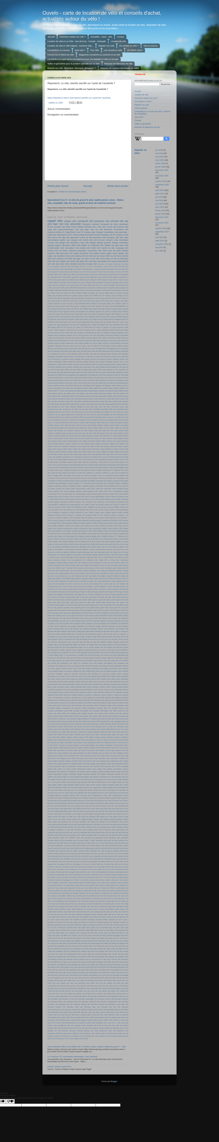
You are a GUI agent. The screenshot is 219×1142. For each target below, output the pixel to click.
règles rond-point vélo (108, 814)
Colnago (99, 232)
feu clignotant (82, 581)
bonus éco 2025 (67, 420)
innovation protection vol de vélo (117, 621)
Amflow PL (60, 232)
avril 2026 (159, 157)
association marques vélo (87, 377)
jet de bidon (97, 631)
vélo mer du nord (69, 972)
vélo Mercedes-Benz (114, 935)
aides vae (81, 354)
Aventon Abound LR (65, 272)
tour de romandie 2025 (101, 867)
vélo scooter (90, 983)
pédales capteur (85, 771)
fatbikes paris (93, 578)
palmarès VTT (86, 719)
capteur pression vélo (108, 441)
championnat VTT (68, 457)
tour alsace (83, 861)
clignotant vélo (119, 470)
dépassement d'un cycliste (56, 555)
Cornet (49, 285)
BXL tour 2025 (97, 274)
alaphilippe (51, 356)
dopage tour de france (88, 541)
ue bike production (94, 880)
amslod (87, 359)
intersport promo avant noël (62, 629)
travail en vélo (67, 877)
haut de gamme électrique (75, 615)
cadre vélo (77, 433)
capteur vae (65, 240)
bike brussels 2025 (102, 401)
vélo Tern (116, 938)
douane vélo (100, 541)
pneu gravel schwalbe (73, 734)
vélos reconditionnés (77, 1017)
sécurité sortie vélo (67, 848)
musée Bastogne (73, 689)
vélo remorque (89, 980)
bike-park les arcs (57, 407)
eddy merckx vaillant (101, 557)
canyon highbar (117, 438)
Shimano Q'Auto (56, 319)
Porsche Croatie (122, 309)
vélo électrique (105, 229)
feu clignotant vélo (96, 245)
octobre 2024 (160, 228)
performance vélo (122, 724)
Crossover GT (63, 285)
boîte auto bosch (103, 422)
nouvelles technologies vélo (82, 711)
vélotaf (73, 1020)
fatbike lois (124, 576)
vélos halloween (109, 1015)
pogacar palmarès (107, 737)
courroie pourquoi (101, 507)
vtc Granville (90, 922)
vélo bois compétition (58, 946)
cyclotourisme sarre (85, 528)
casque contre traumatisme (90, 449)
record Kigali (110, 790)
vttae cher (112, 927)
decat (94, 531)
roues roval (99, 808)
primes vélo (86, 750)
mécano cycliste (63, 692)
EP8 (71, 288)
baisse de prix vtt (122, 385)
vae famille (90, 896)
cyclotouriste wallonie (100, 528)
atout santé (54, 380)
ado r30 (90, 346)
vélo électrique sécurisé (69, 1009)
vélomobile (75, 224)
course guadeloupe (122, 510)
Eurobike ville (66, 290)
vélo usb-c (87, 991)
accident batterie (80, 338)
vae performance (119, 898)
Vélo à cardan (96, 330)
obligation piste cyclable (78, 713)
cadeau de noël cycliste (106, 428)
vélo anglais (61, 261)
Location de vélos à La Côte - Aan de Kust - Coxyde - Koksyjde (76, 41)
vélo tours (105, 986)
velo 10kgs (124, 904)
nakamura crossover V (85, 695)
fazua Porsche (103, 578)
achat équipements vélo (69, 343)
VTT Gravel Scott (86, 327)
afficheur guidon (122, 346)
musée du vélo (98, 689)
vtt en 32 (105, 925)
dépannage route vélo (89, 552)
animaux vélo (94, 362)
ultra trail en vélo (117, 880)
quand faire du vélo (76, 779)
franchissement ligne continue (81, 592)
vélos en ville (91, 1015)
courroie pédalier (113, 507)
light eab (83, 642)
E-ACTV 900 (60, 288)
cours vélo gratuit (53, 510)
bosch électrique (90, 422)
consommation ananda (120, 491)
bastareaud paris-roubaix (84, 391)
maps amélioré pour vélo (102, 660)
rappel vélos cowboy (100, 787)
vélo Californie (73, 935)
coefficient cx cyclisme (93, 473)
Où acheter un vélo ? (129, 46)
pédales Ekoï (101, 769)
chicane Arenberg (113, 459)
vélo (53, 261)
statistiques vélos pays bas (105, 840)
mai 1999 (159, 251)
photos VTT (120, 729)
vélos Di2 (84, 1012)
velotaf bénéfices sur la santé (81, 909)
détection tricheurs (104, 555)
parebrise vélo (120, 719)
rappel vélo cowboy (121, 785)
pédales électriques (107, 774)
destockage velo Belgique (75, 536)
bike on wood (86, 404)
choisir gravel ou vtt (121, 462)
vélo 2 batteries (70, 933)
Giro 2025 (71, 293)
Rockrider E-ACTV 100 (55, 317)
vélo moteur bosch (122, 972)
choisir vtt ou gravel (87, 465)
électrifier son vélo (54, 1031)
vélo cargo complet (96, 949)
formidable (116, 586)
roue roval (84, 806)
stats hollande (119, 840)
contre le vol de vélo (91, 499)
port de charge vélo (60, 742)
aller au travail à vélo (113, 356)
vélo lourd (62, 970)
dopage (93, 243)
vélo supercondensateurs (117, 261)
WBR (112, 330)
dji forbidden (95, 539)
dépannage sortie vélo (105, 552)
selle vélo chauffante (80, 832)
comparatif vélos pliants (120, 481)
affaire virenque (111, 346)
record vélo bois (122, 793)
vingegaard (86, 914)
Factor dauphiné (95, 290)
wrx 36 (53, 1023)
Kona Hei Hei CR (107, 298)
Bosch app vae (80, 277)
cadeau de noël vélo (121, 428)
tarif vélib (101, 851)
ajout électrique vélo (114, 354)
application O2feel (122, 372)
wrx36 (58, 1023)
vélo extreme (81, 962)
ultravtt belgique (90, 882)
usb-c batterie (58, 259)
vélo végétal (68, 993)
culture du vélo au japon (96, 518)
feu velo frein (75, 584)
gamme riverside (53, 600)
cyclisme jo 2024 (91, 523)
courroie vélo (53, 243)
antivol (65, 364)
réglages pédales (122, 819)
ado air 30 (78, 346)
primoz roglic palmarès (113, 750)
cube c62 (84, 518)
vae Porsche (92, 890)
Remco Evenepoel (98, 314)
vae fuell (97, 896)
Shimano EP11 (105, 317)
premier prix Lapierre (76, 748)
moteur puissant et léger (72, 681)
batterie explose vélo (59, 393)
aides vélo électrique (100, 354)
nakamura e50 (109, 697)
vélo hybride (82, 965)
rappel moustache (108, 785)
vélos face (100, 1015)
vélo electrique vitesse (54, 959)
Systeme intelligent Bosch (117, 319)
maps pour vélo (116, 660)
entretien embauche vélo (55, 565)
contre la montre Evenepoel (114, 496)
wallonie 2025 (108, 1020)
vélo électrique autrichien (119, 999)
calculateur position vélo (94, 436)
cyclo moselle (57, 528)
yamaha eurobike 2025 (87, 1023)
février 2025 (160, 210)
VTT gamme (104, 327)
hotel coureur (79, 618)
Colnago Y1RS (90, 282)
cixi (95, 240)
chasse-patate (62, 459)
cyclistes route (79, 526)
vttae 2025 (81, 927)
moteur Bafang (91, 676)
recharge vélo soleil (98, 790)
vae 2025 (68, 259)
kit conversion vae (81, 634)
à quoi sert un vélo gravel (116, 1023)
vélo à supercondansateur (59, 996)
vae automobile (64, 893)
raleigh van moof (122, 782)
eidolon (49, 560)
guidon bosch (58, 613)
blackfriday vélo (52, 412)
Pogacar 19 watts (99, 309)
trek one (95, 877)
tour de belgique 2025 (61, 864)
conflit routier (90, 488)
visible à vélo (55, 917)
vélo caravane (64, 949)
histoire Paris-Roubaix (115, 615)
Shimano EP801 (116, 317)
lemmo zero (98, 639)
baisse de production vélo (56, 388)
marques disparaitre (115, 666)
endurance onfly (92, 560)
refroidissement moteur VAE (101, 795)
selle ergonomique (118, 830)
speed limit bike (59, 840)
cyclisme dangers (66, 523)
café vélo (119, 237)
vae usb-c (85, 259)
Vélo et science (150, 46)
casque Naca (51, 449)
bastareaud (72, 391)
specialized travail (101, 838)
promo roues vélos (98, 756)
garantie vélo (77, 600)
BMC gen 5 (68, 274)
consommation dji (69, 494)
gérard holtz (80, 613)
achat (76, 340)
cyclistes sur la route (91, 526)
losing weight (120, 652)
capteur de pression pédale (91, 441)
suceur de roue (96, 843)
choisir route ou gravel (54, 465)
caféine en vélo (123, 433)
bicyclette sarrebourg (82, 399)
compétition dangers (88, 486)
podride (75, 737)
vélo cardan (85, 949)
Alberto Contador (82, 269)
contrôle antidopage (121, 499)
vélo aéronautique (94, 943)
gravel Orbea (94, 607)
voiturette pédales (102, 919)
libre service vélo (120, 639)
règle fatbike (63, 811)
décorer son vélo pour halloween (58, 552)
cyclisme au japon (95, 520)
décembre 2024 (161, 217)
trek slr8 (119, 877)
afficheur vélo (51, 348)
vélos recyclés (89, 1017)
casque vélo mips (88, 454)
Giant (65, 293)
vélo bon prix (92, 946)
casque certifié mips (74, 449)
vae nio (110, 898)
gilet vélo (115, 602)
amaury (71, 359)
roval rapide (55, 811)
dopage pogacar (54, 245)
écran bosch (124, 1028)
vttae (75, 927)
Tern (54, 322)
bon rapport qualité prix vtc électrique (70, 414)
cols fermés (67, 475)
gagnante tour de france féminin (105, 594)
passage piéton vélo (107, 721)
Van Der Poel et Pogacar (82, 330)
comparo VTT (78, 483)
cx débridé (122, 518)
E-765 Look (51, 288)
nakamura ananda (122, 692)
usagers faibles (110, 885)
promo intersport (85, 756)
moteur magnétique (121, 679)
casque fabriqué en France (109, 449)
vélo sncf (99, 983)
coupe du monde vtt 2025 (56, 507)
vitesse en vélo (66, 917)
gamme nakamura (122, 597)
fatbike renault (61, 578)
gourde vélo (124, 602)
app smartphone (101, 367)
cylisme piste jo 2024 (115, 528)
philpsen (112, 729)
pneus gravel (85, 734)
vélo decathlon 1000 (84, 957)
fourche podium (93, 589)
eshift (58, 568)
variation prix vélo (111, 904)
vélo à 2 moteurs (97, 993)
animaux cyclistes (82, 362)
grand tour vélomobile (116, 605)
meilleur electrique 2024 (94, 668)
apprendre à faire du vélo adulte (117, 375)
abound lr (86, 335)
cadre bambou (89, 430)
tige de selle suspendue (115, 859)
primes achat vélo (74, 750)
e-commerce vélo (53, 557)
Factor (78, 290)
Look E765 (86, 301)
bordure (121, 420)
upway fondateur (111, 882)
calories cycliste (63, 438)
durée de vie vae (118, 544)
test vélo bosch (117, 856)
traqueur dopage (116, 875)
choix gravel (120, 465)
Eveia (73, 290)
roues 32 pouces (101, 806)
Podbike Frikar (88, 309)
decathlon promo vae (57, 533)
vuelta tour (101, 930)
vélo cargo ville (120, 949)
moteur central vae (84, 679)
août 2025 (159, 190)
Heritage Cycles (110, 295)
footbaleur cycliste (92, 586)
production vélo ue (97, 753)
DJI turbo (95, 285)
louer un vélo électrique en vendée (71, 655)
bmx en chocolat (72, 412)
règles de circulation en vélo (67, 814)
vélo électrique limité (70, 1007)
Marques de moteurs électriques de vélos (120, 68)
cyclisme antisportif (82, 520)
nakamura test (109, 700)
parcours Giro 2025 (108, 719)
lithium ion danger (88, 645)
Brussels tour (64, 280)
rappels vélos (112, 787)
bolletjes (107, 412)
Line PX (112, 235)
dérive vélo (81, 555)
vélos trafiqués (99, 1017)
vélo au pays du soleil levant (56, 943)
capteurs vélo (123, 444)
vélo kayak (124, 965)
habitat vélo (51, 615)
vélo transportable (92, 988)
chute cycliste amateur (101, 467)
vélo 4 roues (107, 227)
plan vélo (120, 732)
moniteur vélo (64, 676)
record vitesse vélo (110, 793)
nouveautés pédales (54, 708)
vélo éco (125, 996)
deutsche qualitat (91, 536)
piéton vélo (104, 732)
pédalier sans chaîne (54, 777)
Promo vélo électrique (77, 311)
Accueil (51, 37)
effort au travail (123, 557)
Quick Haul (74, 314)
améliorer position (106, 359)
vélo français (124, 962)
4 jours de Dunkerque (94, 266)
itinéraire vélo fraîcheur (68, 631)
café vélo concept (112, 433)
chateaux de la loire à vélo (77, 459)
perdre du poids (69, 724)
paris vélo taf (73, 721)
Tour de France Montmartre (80, 322)
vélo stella (116, 983)
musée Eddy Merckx (86, 689)
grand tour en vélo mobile (99, 605)
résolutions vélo (116, 822)
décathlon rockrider (88, 549)
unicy (98, 882)
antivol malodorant (105, 364)
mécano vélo (74, 692)
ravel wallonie (59, 790)
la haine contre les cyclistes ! (117, 634)
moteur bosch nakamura (69, 679)
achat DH (81, 340)
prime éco (64, 750)
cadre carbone (119, 430)
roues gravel (55, 808)
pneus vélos (124, 734)
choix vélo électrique (62, 467)
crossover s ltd (123, 515)
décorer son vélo (122, 549)
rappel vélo (55, 221)
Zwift (86, 333)
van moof (90, 904)
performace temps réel (82, 724)
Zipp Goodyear (78, 333)
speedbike (69, 840)
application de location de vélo (57, 375)
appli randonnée (89, 372)
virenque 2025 (102, 914)
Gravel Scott (88, 295)
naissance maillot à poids (88, 692)
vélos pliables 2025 (63, 1017)
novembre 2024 (161, 223)
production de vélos (84, 753)
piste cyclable (78, 732)
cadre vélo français (99, 433)
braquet (125, 422)
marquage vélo (122, 248)
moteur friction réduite (98, 679)
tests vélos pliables (92, 859)
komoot (90, 634)
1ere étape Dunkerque (112, 264)
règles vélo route (74, 816)
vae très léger (110, 901)
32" (85, 266)
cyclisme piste (102, 523)
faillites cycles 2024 (86, 573)
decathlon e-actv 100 (79, 243)
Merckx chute (119, 301)
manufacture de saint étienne (83, 660)
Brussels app (54, 280)
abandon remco (123, 333)
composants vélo (101, 483)
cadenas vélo (78, 430)
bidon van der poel (53, 401)
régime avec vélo (106, 816)
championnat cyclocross (82, 457)
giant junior (61, 602)
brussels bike (72, 428)
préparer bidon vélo (107, 764)
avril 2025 (159, 204)
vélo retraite (99, 980)
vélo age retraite (65, 941)
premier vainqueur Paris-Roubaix (94, 748)
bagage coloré (90, 385)
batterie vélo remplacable (60, 396)
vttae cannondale (102, 927)
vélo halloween (62, 965)
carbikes (50, 446)
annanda (116, 362)
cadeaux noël (52, 430)
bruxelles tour (82, 428)
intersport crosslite (115, 626)
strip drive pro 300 (84, 843)
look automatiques (94, 652)
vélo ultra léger (82, 229)
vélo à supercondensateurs (78, 996)
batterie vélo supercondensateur (96, 396)
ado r (85, 346)
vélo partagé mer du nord (59, 978)
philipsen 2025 (69, 729)
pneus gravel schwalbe (99, 734)
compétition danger (74, 486)
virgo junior (120, 914)
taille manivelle (60, 851)
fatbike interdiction (107, 576)
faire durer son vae (53, 576)
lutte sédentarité (119, 655)
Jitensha (60, 298)
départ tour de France (120, 552)
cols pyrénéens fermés (110, 475)
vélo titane (90, 986)
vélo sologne (107, 983)
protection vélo (101, 221)
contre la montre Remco (67, 499)
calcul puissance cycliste (77, 436)
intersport (105, 626)
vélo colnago (124, 951)
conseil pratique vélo (90, 491)
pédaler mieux (91, 769)
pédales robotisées (83, 774)
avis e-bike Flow (100, 383)
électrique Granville (76, 1031)
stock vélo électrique (71, 843)
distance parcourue (66, 539)
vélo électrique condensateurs (107, 1001)
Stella (106, 319)
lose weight (111, 652)
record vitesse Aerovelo (95, 793)
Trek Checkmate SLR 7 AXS (86, 325)
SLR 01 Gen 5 (84, 317)
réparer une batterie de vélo (100, 822)
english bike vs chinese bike (109, 560)
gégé (73, 613)
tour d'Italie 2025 (103, 861)
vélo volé (51, 264)
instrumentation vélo (103, 623)
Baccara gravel (107, 274)
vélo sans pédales (59, 983)
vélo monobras (80, 972)
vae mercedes (94, 898)
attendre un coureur (81, 380)
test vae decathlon (95, 856)
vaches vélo (92, 888)
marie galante (98, 663)
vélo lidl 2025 (100, 967)
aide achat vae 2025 (67, 348)
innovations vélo (72, 248)
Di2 (120, 285)
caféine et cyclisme (53, 436)
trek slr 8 (107, 877)
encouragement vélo (79, 560)
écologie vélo (51, 1028)
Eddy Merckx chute (84, 288)
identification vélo (56, 621)
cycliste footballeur (58, 526)
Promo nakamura (64, 311)
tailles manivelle (78, 851)
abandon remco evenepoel (56, 335)
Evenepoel (89, 235)
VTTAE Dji (69, 330)
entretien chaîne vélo (121, 563)
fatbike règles (70, 578)
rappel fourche (80, 785)
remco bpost (58, 798)
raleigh (114, 782)
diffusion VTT (113, 536)
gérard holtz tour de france (93, 613)
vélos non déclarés (122, 1015)
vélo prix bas (120, 978)
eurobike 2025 (72, 568)
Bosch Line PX (77, 232)
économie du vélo (78, 1028)
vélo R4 (55, 938)
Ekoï (93, 288)
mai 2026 (159, 153)
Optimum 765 (100, 306)
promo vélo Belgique (59, 758)
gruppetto (89, 610)
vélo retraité (108, 980)
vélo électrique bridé (70, 1001)
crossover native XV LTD (94, 515)
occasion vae (92, 713)
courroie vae (124, 507)
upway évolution (122, 882)
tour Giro (76, 861)
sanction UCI (72, 827)
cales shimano (118, 436)
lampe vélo (120, 637)
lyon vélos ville (68, 658)
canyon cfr (97, 438)
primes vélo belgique (97, 750)
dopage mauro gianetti (60, 541)
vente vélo (117, 912)
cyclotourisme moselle (70, 528)
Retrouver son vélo (121, 314)
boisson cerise (83, 412)
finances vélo (81, 586)
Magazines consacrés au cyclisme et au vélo (99, 54)
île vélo (85, 1038)
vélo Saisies (100, 938)
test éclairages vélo (67, 859)
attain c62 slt (70, 380)
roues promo (91, 808)
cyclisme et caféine (79, 523)
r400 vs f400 (95, 782)
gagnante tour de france (86, 594)
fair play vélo (124, 573)
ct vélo (70, 518)
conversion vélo (91, 502)
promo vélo (116, 756)
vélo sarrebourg (80, 983)
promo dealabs (58, 756)
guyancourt (67, 613)
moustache (51, 689)
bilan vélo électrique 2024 (84, 409)
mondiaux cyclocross (63, 674)
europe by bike (83, 568)
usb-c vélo (96, 227)
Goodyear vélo (93, 293)
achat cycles (117, 340)
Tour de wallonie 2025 (108, 322)
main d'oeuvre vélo (58, 660)
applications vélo (85, 375)
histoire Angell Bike (101, 615)
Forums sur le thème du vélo (60, 54)
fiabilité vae (109, 245)
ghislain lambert (87, 600)
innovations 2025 (79, 623)
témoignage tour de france (71, 880)
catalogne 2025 (100, 454)
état (114, 1033)
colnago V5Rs (57, 475)
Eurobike (80, 235)
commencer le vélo (53, 478)
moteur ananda (56, 679)
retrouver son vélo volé (85, 800)
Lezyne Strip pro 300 (58, 301)
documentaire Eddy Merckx (109, 539)
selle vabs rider (68, 832)
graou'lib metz (69, 607)
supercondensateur (57, 845)
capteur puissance (122, 441)
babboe (70, 385)
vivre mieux (93, 917)
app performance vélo (87, 367)
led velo (90, 639)
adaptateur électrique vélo (56, 346)
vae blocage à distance (77, 893)
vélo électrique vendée (85, 1009)
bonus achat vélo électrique (93, 417)
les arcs (104, 639)
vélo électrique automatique (84, 999)
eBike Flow (76, 245)
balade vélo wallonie (101, 388)
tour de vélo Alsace (57, 869)
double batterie (110, 541)
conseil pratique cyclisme (73, 491)
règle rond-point (84, 811)
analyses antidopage (54, 362)
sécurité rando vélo (53, 848)
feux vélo (116, 584)
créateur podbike (62, 518)
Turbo (122, 325)
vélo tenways (61, 986)
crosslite (119, 512)
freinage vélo (111, 592)
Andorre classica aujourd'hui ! (59, 1066)
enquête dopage (62, 563)
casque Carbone (122, 446)
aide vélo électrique (121, 348)
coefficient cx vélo (108, 473)
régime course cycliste (120, 816)
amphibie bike (79, 359)
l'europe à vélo (101, 634)
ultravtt (70, 882)
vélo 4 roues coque (101, 933)
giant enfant (121, 600)
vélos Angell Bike (74, 1012)
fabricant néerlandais (108, 570)
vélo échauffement (100, 996)
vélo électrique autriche (103, 999)
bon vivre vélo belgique (102, 414)
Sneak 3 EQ (88, 319)
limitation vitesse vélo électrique (58, 645)
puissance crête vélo (61, 766)
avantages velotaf (122, 380)
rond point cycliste (108, 803)
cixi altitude (98, 470)
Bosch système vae (115, 277)
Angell (67, 232)
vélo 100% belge (58, 933)
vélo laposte (51, 967)
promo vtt (108, 756)
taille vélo (69, 851)
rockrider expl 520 (95, 803)
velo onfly (90, 906)
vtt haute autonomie (119, 925)
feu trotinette (59, 584)
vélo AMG (112, 933)
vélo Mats (102, 935)
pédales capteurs (98, 771)
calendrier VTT (108, 436)
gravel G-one (84, 607)
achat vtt (58, 343)
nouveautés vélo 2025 (97, 251)
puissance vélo (88, 766)
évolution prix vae (122, 1033)
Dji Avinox (125, 285)
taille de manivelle (101, 848)
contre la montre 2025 (76, 496)
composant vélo (89, 483)
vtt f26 (110, 925)
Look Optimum (96, 301)
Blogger (114, 1081)
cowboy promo (100, 512)
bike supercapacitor (108, 404)
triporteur (125, 877)
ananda (64, 362)
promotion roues (104, 758)
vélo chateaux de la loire (86, 951)
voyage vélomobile (79, 922)
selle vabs (58, 832)
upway (103, 882)
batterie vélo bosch (100, 393)
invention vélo (102, 629)
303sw (77, 266)
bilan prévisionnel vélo (66, 409)
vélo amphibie (76, 941)
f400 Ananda (60, 570)
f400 (53, 570)
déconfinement (100, 549)
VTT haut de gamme (116, 327)
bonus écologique (79, 420)
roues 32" (110, 806)
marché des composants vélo (61, 663)
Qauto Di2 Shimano (63, 314)
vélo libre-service (84, 967)
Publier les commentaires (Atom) (72, 192)
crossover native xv (110, 515)
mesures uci (61, 671)
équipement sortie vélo (107, 1031)
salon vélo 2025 (118, 824)
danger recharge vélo (73, 531)
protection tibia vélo (78, 761)
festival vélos (121, 578)
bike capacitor (123, 401)
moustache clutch (61, 689)
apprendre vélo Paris (99, 375)
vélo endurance (123, 959)
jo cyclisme (123, 631)
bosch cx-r (51, 422)
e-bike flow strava (117, 555)
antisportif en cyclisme (54, 364)
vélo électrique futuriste (78, 1004)
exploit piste (121, 568)
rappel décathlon (68, 785)
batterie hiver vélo (73, 393)
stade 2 (87, 840)
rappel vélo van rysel (85, 787)
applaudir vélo (123, 369)
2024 (72, 266)
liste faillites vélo (75, 645)
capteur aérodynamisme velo (72, 441)
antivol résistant (55, 367)
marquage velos (122, 663)
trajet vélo (65, 872)
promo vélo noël (72, 758)
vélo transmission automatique (75, 988)
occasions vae (113, 713)
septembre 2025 (162, 185)
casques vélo (76, 240)
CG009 (99, 280)
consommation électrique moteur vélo (105, 494)
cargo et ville (94, 446)
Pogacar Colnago (111, 309)
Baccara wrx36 (118, 274)
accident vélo (59, 227)
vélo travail (102, 988)
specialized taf (89, 838)
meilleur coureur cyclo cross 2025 (73, 668)
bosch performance (61, 422)
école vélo (111, 1025)
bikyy (92, 407)
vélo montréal (102, 972)
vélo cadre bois (120, 946)
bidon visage (65, 401)
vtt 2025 (77, 925)
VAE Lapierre (51, 327)
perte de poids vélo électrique (112, 726)
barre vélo (64, 391)
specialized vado (114, 838)
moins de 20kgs (105, 671)
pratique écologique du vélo (108, 745)
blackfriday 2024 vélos (108, 409)
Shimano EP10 (95, 317)
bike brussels (90, 401)
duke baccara (99, 544)
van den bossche (80, 904)
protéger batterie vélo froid (80, 764)
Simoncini (65, 319)
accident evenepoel (108, 338)
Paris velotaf (51, 309)
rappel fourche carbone (93, 785)
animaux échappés (105, 362)
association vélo (101, 377)
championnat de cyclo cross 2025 (102, 457)
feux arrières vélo (106, 584)
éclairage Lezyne (80, 1025)
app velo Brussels (53, 369)
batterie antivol (113, 391)
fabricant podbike (122, 570)
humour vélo (116, 618)
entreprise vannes (87, 563)
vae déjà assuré (80, 896)
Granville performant (63, 295)
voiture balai (59, 919)
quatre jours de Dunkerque (93, 779)
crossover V (71, 515)
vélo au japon (123, 941)
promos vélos (93, 758)
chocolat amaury (53, 462)
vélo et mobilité (52, 962)
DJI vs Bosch (103, 285)
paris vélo (65, 721)
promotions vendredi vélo (119, 758)
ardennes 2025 (52, 377)
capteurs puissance (102, 444)
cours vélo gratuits (65, 510)
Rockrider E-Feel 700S (71, 317)
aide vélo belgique (109, 348)
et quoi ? (63, 568)
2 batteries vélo (65, 266)
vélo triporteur (66, 991)
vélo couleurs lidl (114, 954)
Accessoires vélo (121, 229)
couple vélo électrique (73, 507)
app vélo (65, 237)
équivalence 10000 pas (55, 1033)
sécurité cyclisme (110, 845)
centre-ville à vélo (112, 454)
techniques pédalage (112, 851)
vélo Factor (88, 935)
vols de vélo (58, 922)
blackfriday (97, 409)
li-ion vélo (111, 639)
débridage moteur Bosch (70, 547)
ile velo (72, 621)
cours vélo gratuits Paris (80, 510)
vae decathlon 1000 (63, 896)
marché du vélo (108, 248)
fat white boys (87, 576)
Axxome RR (120, 272)
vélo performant (96, 978)
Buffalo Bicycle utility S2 (88, 280)
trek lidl (89, 877)
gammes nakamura (65, 600)
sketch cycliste (123, 835)
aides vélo (88, 354)
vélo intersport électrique (112, 965)
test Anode (70, 853)
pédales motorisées (69, 774)
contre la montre (63, 496)
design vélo (62, 536)
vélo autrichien (83, 943)
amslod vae (95, 359)
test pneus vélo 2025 (71, 856)
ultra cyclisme (106, 880)
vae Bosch (56, 890)
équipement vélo (122, 1031)
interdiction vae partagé (68, 626)
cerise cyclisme (123, 454)
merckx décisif (52, 671)
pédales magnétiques (54, 774)
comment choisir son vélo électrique (86, 478)
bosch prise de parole (76, 422)
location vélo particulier (115, 647)
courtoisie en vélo (81, 512)
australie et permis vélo (108, 380)
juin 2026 (159, 150)
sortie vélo (80, 838)
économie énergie (91, 1028)
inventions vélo (113, 629)
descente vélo (52, 536)
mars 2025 (159, 207)
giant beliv (102, 600)
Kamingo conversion (70, 298)
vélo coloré (51, 954)
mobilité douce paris (92, 671)
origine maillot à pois (76, 716)
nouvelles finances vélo (120, 708)
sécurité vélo (117, 221)
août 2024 (159, 237)
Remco (50, 227)
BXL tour (88, 274)
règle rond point (73, 811)
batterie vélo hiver (113, 393)
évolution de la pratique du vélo (74, 1036)
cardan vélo (86, 446)
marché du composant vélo (82, 663)
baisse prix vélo (71, 388)
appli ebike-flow (65, 372)
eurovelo (101, 568)
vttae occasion (72, 930)
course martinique (53, 512)
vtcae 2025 (70, 925)
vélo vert (94, 229)
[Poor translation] (10, 1101)
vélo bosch (101, 946)
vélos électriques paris (62, 1020)
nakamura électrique (77, 251)
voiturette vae (113, 919)
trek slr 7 (101, 877)
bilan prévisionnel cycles (115, 407)
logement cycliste (83, 650)
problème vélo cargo (54, 753)
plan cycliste (113, 732)
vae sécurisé (90, 901)
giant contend (111, 600)
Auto (126, 269)
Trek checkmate (114, 325)
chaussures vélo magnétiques (97, 459)
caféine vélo (65, 436)
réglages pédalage (109, 819)
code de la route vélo (77, 473)
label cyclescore (102, 637)
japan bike (89, 631)
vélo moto (50, 975)
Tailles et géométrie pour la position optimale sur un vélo (73, 63)
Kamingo (104, 235)
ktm (94, 634)
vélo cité (116, 951)
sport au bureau (78, 840)
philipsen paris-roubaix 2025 (99, 729)
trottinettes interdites (54, 880)
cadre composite (68, 433)
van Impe (71, 904)
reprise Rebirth (72, 800)
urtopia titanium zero (81, 885)
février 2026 (160, 163)
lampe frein (112, 637)
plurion (126, 732)
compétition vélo (101, 486)
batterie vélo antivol (86, 393)
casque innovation (60, 452)
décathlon (66, 245)
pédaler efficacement (78, 769)
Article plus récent (57, 185)
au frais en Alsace (94, 380)
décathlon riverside (75, 549)
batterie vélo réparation (77, 396)
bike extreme (51, 404)
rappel (49, 785)
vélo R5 (60, 938)
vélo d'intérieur (71, 957)
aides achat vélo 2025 (94, 351)
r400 (89, 782)
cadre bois (98, 430)
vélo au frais (114, 941)
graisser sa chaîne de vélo (68, 605)
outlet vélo (101, 716)
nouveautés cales (122, 705)
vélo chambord (72, 951)
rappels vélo (123, 253)
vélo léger (80, 261)
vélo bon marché (82, 946)
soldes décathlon (53, 838)
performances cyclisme (55, 726)
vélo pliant (105, 978)
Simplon (72, 319)
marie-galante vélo (109, 663)
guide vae (50, 613)
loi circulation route (113, 650)
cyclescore (61, 520)
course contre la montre (107, 510)
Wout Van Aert (52, 333)
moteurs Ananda (111, 687)
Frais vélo (59, 293)
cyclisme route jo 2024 (114, 523)
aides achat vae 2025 (79, 351)
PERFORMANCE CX (121, 306)
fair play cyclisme (113, 573)
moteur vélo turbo (81, 684)
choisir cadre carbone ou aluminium (85, 462)
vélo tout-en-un (115, 986)
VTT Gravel (76, 327)
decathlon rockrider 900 (72, 533)
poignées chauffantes (121, 737)
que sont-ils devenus (110, 779)
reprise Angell (62, 800)
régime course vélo (54, 819)
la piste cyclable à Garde (88, 637)
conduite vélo (60, 488)
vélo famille (107, 962)
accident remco (52, 340)
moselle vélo (73, 676)
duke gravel (109, 544)
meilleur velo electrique (120, 668)
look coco (104, 652)
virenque (94, 914)
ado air (71, 346)
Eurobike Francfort (102, 288)
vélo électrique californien (87, 1001)
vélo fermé (70, 261)
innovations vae (90, 623)
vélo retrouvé (116, 980)
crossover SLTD (60, 515)
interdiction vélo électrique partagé (89, 626)
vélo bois (64, 224)
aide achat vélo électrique (93, 348)
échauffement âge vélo (66, 1025)
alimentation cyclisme (62, 356)
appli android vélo (53, 372)
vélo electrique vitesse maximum (74, 959)
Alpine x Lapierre (94, 269)
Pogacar (119, 235)
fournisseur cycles (105, 589)
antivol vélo (56, 237)
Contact (120, 37)
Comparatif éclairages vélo (113, 282)
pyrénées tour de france (113, 766)
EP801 (75, 288)
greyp (73, 610)
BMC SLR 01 (59, 274)
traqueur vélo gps (56, 877)
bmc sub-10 (62, 412)
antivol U (71, 364)
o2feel (59, 713)
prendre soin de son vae (114, 748)
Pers (57, 309)
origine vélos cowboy (91, 716)
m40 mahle (77, 658)
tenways (50, 853)
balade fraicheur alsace (85, 388)
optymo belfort (63, 716)
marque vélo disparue (100, 666)
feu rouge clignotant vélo (117, 581)
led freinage (83, 639)
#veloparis (100, 264)
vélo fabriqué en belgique (94, 962)
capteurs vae (114, 444)
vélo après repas (104, 941)
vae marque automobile (81, 898)
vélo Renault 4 (77, 938)
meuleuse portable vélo (74, 671)
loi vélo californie (62, 652)
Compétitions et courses (58, 50)
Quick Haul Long (85, 314)
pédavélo (96, 777)
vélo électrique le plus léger (115, 1004)
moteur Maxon (111, 676)
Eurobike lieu (124, 288)
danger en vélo (61, 531)
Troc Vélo (94, 50)
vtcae (64, 925)
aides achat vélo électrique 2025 (113, 351)
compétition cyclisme (61, 486)
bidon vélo (73, 401)
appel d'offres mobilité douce (82, 369)
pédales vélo (95, 774)
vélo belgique (120, 943)
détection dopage (91, 555)
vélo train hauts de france (56, 988)
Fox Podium (51, 293)
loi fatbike (123, 650)
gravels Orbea (66, 610)
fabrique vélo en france (72, 573)
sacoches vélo (91, 824)
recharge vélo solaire (85, 790)
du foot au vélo (77, 544)
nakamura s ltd (99, 700)
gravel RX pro (118, 607)
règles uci (64, 816)
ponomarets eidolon (121, 740)
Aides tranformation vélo (68, 269)
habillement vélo (107, 613)
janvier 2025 (160, 214)
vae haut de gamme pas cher (111, 896)
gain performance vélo (93, 597)
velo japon (83, 906)
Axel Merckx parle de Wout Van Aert (96, 272)
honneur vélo (70, 618)
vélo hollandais (72, 965)
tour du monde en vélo (83, 869)
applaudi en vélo (112, 369)
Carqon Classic (113, 280)
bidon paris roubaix (104, 399)
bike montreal (71, 404)
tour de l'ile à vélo (75, 867)
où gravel (121, 716)
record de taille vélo (121, 790)
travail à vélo (76, 877)
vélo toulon (98, 986)
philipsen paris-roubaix (82, 729)
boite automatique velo (96, 412)
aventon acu (63, 383)
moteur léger (110, 679)
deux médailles (102, 536)
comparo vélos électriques (117, 240)
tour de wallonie (70, 869)
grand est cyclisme (84, 605)
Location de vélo (118, 41)
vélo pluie (112, 978)
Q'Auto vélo (51, 314)
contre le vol (79, 499)
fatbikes (80, 227)
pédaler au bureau (64, 769)
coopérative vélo (122, 502)
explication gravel (111, 568)
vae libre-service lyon (58, 898)
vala (66, 904)
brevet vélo (86, 425)
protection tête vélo (92, 761)
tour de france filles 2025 (109, 864)
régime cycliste (66, 819)
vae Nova (84, 890)
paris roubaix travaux (54, 721)
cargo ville (113, 446)
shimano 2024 (75, 835)
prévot (51, 766)
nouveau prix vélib (67, 705)
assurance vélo (99, 237)
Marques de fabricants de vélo (118, 63)
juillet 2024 (159, 241)
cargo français (104, 446)
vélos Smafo (120, 1012)
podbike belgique (66, 737)
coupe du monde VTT (120, 504)
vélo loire (55, 970)
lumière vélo (99, 655)
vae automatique (53, 893)
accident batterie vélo (93, 338)
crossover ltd (80, 515)
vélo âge (90, 996)
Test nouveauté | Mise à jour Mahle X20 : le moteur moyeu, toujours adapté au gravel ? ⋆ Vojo (86, 1047)
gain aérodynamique (69, 597)
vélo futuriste (51, 965)
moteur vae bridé (86, 681)
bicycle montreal (58, 399)
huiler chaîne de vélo (105, 618)
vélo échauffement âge (114, 996)
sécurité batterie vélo (97, 845)
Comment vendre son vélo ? (72, 37)
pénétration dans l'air (107, 777)
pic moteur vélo (64, 732)
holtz (64, 618)
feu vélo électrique (93, 584)
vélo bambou (118, 227)
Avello (49, 272)
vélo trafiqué (124, 986)
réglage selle (98, 819)
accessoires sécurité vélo (65, 338)
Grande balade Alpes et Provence (111, 293)
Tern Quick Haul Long (63, 322)
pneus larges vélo (113, 734)
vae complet (114, 893)
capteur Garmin (57, 441)
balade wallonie (113, 388)
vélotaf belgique (81, 1020)
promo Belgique (118, 753)
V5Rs (126, 325)
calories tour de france (77, 438)
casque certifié (62, 449)
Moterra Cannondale (99, 303)
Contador (125, 282)
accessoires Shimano (112, 335)
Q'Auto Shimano (122, 311)
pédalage (125, 766)
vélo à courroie (117, 993)
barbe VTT (56, 391)
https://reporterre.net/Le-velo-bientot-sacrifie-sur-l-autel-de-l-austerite (78, 98)
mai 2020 (159, 247)
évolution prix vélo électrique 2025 (110, 1036)
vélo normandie (114, 975)
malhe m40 (69, 660)
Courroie (55, 285)
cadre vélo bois (87, 433)
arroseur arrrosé (63, 377)
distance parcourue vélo (82, 539)
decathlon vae (85, 533)
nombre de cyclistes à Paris (101, 703)
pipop (72, 732)
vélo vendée (120, 991)
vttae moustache (60, 930)
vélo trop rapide (77, 991)
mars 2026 (159, 160)
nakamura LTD (110, 692)
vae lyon (69, 898)
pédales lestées (109, 771)
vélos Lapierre (100, 1012)
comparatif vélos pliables (104, 481)
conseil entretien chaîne (120, 488)
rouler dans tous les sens (119, 808)
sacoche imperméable (60, 824)
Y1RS (67, 333)
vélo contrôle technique (100, 954)
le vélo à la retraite (63, 639)
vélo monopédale (91, 972)
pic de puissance (53, 732)
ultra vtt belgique (53, 882)
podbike (125, 251)
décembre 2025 (161, 170)
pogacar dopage (94, 737)
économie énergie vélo (87, 264)
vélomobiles (124, 1009)
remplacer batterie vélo (89, 798)
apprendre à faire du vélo (81, 237)
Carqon (104, 280)
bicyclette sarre (69, 399)
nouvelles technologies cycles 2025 (59, 711)
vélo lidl (93, 967)
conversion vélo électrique (106, 502)
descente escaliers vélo (120, 533)
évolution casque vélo (54, 1036)
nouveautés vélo (68, 708)
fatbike (84, 245)
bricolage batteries (97, 425)
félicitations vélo (72, 594)
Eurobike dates (114, 288)
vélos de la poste (59, 1015)
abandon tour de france (74, 335)
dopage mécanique (120, 243)
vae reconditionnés (71, 901)
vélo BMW (63, 935)
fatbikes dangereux (82, 578)
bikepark (73, 407)
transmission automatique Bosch (117, 872)
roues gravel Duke (65, 808)
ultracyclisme (63, 882)
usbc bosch (64, 888)
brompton (111, 237)
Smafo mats (79, 319)
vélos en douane (80, 1015)
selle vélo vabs (117, 832)
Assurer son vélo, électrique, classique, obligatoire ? (71, 68)
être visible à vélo (77, 1038)
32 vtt (81, 266)
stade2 (93, 840)
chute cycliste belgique (116, 467)
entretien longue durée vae (74, 565)
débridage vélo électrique (88, 547)
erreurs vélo (51, 568)
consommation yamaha (83, 494)
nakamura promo (65, 700)
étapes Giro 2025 (107, 1033)
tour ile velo (109, 869)
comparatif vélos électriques (56, 483)
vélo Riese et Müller (89, 938)
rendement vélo (115, 798)
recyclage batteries (54, 795)
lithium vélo (98, 645)
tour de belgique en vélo (77, 864)
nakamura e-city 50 (80, 697)
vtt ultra (53, 927)
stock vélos (70, 256)
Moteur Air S (111, 303)
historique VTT (57, 618)
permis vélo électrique (94, 726)
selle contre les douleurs (102, 830)
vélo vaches (103, 991)
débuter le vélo (52, 549)
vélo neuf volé (104, 975)
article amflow (73, 377)
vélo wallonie (77, 993)
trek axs (83, 877)
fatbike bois (96, 576)
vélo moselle (111, 972)
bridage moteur (109, 425)
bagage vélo (100, 385)
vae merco (103, 898)
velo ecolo (50, 906)
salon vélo (109, 824)
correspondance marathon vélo (58, 504)
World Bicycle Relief (121, 330)
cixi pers (101, 240)
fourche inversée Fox (80, 589)
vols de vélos (67, 922)
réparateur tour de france (70, 822)
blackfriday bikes (122, 409)
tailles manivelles (91, 851)
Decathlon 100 (113, 285)
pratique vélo (94, 745)
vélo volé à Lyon (58, 993)
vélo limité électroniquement (115, 967)
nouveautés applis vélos (107, 705)
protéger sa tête (95, 764)
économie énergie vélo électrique (108, 1028)
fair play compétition (100, 573)
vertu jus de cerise (57, 914)
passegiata (118, 721)
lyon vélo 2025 (58, 658)
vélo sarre (70, 983)
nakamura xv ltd (120, 700)
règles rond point (83, 814)
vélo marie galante (100, 970)
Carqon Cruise (123, 280)
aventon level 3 (73, 383)
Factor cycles (84, 290)
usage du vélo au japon (96, 885)
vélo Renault (68, 938)
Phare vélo (70, 309)
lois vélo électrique (81, 652)
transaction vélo (74, 872)
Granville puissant (77, 295)
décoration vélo (111, 549)
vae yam (52, 904)
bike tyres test (120, 404)
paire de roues (65, 719)
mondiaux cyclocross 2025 (81, 674)
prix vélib (125, 750)
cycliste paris (69, 526)
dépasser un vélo (71, 555)
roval (49, 811)
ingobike (103, 621)
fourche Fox (124, 586)
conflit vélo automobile (103, 488)
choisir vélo (98, 465)
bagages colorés (110, 385)
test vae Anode (83, 856)
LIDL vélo (116, 298)
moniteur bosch (116, 674)
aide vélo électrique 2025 (55, 351)
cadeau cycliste (92, 428)
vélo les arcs (73, 967)
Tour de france (95, 322)
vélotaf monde (92, 1020)
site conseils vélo (102, 835)
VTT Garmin (68, 327)
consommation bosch (54, 494)
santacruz (89, 827)
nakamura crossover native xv (103, 695)
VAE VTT (60, 327)
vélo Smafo (108, 938)
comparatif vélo (85, 221)
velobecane (103, 906)
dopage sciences (74, 541)
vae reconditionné (58, 901)
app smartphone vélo (114, 367)
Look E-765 (78, 301)
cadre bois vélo (108, 430)
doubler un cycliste (122, 541)
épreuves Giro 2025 (91, 1031)
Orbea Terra (109, 306)
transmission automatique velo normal (60, 875)
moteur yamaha (93, 684)
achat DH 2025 (90, 340)
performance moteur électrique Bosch (103, 724)
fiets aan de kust (60, 586)
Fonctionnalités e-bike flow (119, 290)
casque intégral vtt (102, 452)
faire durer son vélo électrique (71, 576)
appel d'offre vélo (66, 369)
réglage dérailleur (87, 819)
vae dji (73, 896)
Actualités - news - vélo (101, 37)
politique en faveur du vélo (97, 740)
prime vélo (56, 750)
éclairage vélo (92, 1025)
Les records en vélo (113, 50)
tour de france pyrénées (61, 867)
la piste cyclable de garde (70, 637)
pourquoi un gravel (66, 745)
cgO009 (58, 457)
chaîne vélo (88, 240)
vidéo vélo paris (69, 914)
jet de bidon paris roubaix (110, 631)
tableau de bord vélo (84, 256)
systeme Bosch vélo (83, 845)
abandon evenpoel (110, 333)
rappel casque (99, 253)
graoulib (77, 607)
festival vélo (113, 578)
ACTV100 (114, 266)
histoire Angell (89, 615)
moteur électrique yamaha (96, 687)
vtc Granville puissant (102, 922)
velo (119, 904)
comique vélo (123, 475)
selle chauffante (88, 830)
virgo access (112, 914)
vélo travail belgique (114, 988)
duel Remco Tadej (89, 544)
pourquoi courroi (81, 742)
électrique (65, 1031)
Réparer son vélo (106, 46)
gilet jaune (83, 602)
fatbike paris (51, 578)
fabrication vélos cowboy (55, 573)
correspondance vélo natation (79, 504)
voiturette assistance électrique (84, 919)
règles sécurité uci (122, 814)
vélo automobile (72, 943)
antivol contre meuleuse (83, 364)
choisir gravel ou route (106, 462)
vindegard (79, 914)
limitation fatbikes (107, 642)
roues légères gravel (79, 808)
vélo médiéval (83, 975)
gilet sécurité (107, 602)
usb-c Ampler (119, 885)
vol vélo (113, 259)
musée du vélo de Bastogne (113, 689)
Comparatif (99, 282)
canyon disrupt (107, 438)
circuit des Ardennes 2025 (85, 470)
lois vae (71, 652)
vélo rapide (80, 980)
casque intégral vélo (116, 452)
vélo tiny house (71, 986)
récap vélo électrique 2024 (90, 816)
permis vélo (81, 726)
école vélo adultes (122, 1025)
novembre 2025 (161, 176)
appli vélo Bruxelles (109, 372)
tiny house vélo (64, 861)
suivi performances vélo (109, 843)
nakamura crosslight (70, 695)
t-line (83, 848)
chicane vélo (124, 459)
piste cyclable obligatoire (92, 732)
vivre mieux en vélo (104, 917)
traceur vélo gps (55, 872)
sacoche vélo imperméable (77, 824)
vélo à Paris (107, 993)
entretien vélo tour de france (102, 565)
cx (117, 518)
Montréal (82, 303)
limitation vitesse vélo (121, 642)
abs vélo (93, 335)
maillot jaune (119, 658)
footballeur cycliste (105, 586)
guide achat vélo (98, 610)
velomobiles (119, 906)
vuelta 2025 (81, 930)
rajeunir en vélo (106, 782)
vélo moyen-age (59, 975)
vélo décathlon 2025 (121, 957)
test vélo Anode (106, 856)
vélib (49, 261)
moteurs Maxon (123, 687)
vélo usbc (94, 991)
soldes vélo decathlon (67, 838)
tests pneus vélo (79, 859)
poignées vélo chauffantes (56, 740)
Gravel (97, 235)
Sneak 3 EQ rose (98, 319)
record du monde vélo (65, 793)
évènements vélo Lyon (63, 1038)
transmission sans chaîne (81, 875)
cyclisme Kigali (71, 520)
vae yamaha (60, 904)
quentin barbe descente (79, 782)
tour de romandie (87, 867)
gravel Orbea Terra (106, 607)
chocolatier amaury (65, 462)
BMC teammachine (78, 274)
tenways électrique (59, 853)
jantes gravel (81, 631)
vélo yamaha (86, 993)
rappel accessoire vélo (83, 253)
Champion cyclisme (90, 224)
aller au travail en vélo (98, 356)
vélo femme (115, 962)
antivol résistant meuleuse (71, 367)
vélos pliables (51, 1017)
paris (126, 719)
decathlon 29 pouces (104, 531)
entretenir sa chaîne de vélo (103, 563)
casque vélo (70, 221)
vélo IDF (96, 935)
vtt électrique (123, 259)
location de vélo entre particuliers (65, 647)
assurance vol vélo (114, 377)
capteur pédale (52, 444)
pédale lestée (52, 769)
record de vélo (52, 793)
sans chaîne (81, 827)
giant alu (96, 600)
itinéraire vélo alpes (53, 631)
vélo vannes (112, 991)
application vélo (74, 375)
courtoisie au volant (67, 512)
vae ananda (101, 890)
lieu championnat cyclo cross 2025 (67, 642)
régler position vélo (54, 822)
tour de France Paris (116, 861)
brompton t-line (63, 428)
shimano (88, 227)
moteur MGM (101, 676)
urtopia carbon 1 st (58, 885)
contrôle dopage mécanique (57, 502)
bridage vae (119, 425)
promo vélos (83, 758)
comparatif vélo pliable (87, 481)
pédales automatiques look (70, 771)
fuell (64, 594)
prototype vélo (105, 761)
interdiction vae (115, 623)
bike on (78, 404)
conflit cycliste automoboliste (75, 488)
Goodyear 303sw (82, 293)
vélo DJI (81, 935)
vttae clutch (120, 927)
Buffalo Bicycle (74, 280)
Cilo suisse (81, 282)
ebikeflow (90, 557)
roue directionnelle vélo (62, 806)
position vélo (71, 742)
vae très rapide (120, 901)
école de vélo (102, 1025)
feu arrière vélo (72, 581)
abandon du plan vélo (95, 333)
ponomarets (111, 740)
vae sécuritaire (100, 901)
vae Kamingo (76, 890)
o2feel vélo (66, 713)
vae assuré (124, 890)
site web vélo (113, 835)
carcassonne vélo (75, 446)
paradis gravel (96, 719)
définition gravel (76, 552)
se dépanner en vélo (62, 830)
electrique (56, 560)
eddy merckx (71, 227)
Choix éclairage (71, 282)
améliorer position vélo (120, 359)
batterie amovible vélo (100, 391)
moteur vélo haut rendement (110, 681)
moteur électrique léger (78, 687)
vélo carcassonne (75, 949)
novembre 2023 (161, 244)
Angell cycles (113, 269)
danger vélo (64, 243)
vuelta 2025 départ (91, 930)
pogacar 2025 (83, 737)
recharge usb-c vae (70, 790)
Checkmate (62, 282)
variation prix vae (99, 904)
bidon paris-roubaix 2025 (120, 399)
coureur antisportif (88, 507)
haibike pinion (60, 615)
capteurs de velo (77, 444)
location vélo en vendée (86, 647)
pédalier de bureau (121, 774)
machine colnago (100, 658)
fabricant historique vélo (91, 570)
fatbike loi (117, 576)
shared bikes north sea (62, 835)
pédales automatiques (114, 769)
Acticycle (51, 232)
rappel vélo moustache (70, 787)
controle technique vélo (107, 499)
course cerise (93, 510)
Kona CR (97, 298)
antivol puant (116, 364)
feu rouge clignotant (101, 581)
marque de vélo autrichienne (83, 666)
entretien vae (87, 565)
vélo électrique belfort (54, 1001)
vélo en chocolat (91, 959)
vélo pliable (102, 261)
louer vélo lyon (89, 655)
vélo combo (59, 954)
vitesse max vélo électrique (80, 917)
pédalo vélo (88, 777)
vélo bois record (71, 946)
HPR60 (95, 295)
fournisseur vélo (116, 589)
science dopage (116, 827)
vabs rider (71, 888)
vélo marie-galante (113, 970)
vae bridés (95, 893)
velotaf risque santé (121, 909)
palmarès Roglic (76, 719)
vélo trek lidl (57, 991)
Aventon (55, 272)
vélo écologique (52, 999)
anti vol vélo (124, 362)
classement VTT (108, 470)
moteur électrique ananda (107, 684)
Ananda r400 (104, 269)
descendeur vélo (106, 533)
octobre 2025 (160, 181)
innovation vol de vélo (54, 623)
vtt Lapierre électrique (87, 925)
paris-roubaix (82, 721)
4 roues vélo (106, 266)
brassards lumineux (75, 425)
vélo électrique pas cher (106, 1007)
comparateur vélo (122, 478)
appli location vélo (77, 372)
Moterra (88, 303)
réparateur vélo (85, 822)
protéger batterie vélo (64, 764)
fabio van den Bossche (74, 570)
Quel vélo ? (80, 50)
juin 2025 (159, 197)
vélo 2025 (90, 933)
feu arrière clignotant (59, 581)
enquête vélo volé (74, 563)
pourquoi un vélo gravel (81, 745)
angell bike (72, 362)
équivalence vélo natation (92, 1033)
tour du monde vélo (98, 869)
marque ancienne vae (66, 666)
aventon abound (52, 383)
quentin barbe (66, 782)
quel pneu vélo (66, 253)
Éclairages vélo (101, 1023)
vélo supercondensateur (63, 229)
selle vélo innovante (94, 832)
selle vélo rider (106, 832)
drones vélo (68, 544)
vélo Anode (56, 935)
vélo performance (84, 978)
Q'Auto (114, 311)
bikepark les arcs (83, 407)
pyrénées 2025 (99, 766)
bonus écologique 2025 (94, 420)
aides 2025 (68, 351)
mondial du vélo (116, 671)
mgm (83, 671)
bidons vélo (81, 401)
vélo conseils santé (84, 954)
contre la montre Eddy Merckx (94, 496)
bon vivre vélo (88, 414)
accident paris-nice (122, 338)
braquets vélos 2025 (61, 425)
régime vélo (76, 819)
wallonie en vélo (118, 1020)
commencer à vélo (67, 478)
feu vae (67, 584)
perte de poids (114, 251)
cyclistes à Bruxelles (106, 526)
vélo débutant (109, 957)
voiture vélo (69, 919)
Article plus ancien (117, 185)
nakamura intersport (121, 697)
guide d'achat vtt (110, 610)
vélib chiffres (110, 930)
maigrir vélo (111, 658)
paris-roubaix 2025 (93, 721)
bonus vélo (124, 417)
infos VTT (89, 621)
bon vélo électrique (116, 414)
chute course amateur (76, 467)
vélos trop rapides (110, 1017)
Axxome (112, 272)
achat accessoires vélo (104, 340)
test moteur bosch (57, 856)
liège (104, 645)
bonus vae (105, 417)
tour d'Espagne (92, 861)
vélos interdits (71, 264)
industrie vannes (80, 621)
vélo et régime (62, 962)
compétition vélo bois (114, 486)
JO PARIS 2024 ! (135, 50)
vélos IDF (91, 1012)
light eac (90, 642)
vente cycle (110, 912)
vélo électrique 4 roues (66, 999)
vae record (81, 901)
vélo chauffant (99, 951)
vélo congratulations (71, 954)
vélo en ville (102, 959)
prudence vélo (53, 253)
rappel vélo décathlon (54, 787)
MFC (103, 301)
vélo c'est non (109, 946)
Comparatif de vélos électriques (114, 224)
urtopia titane (69, 885)
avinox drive (82, 383)
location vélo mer (100, 647)
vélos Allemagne (53, 1012)
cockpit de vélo (56, 473)
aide (58, 348)
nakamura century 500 (55, 695)
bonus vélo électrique (54, 420)
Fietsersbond (105, 290)
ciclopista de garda (70, 470)
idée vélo (66, 621)
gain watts (111, 597)
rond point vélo (119, 803)
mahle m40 (95, 248)
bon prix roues (115, 412)
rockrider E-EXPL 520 (81, 803)
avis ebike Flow (112, 383)
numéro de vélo (122, 711)
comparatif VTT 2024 (54, 481)
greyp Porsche (80, 610)
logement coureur (71, 650)
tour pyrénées (118, 869)
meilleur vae (107, 668)
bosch (126, 420)
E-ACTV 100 (71, 235)
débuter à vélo (63, 549)
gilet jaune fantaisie (95, 602)
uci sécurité (84, 880)
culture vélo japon (110, 518)
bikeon (67, 407)
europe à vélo (93, 568)
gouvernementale (53, 605)
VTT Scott (96, 327)
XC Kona (61, 333)
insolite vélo (85, 248)
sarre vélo (96, 827)
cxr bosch (54, 520)
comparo (70, 483)
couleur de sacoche (97, 504)
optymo (55, 716)
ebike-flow (83, 557)
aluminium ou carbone (60, 359)
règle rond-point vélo (97, 811)
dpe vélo (61, 544)
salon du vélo (100, 824)
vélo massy (59, 972)
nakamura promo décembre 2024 (82, 700)
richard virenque (98, 800)
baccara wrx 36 (79, 385)
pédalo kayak (79, 777)
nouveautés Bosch (92, 705)
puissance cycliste (75, 766)
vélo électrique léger (88, 1007)
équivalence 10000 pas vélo (73, 1033)
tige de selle (103, 859)
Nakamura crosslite (53, 306)
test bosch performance (82, 853)
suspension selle (69, 845)
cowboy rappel (111, 512)
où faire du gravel (112, 716)
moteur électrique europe (60, 687)
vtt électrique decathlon (65, 927)
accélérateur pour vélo (66, 340)
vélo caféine (55, 949)
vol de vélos (105, 259)
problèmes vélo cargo (69, 753)
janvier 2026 (160, 167)
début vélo (115, 547)
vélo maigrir (81, 970)
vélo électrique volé (99, 1009)
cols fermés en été (95, 475)
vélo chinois (109, 951)
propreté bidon (52, 761)
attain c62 (62, 380)
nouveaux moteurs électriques (85, 708)
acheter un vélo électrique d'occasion (115, 343)
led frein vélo (74, 639)
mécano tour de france (57, 251)
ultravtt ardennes (79, 882)
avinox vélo (91, 383)
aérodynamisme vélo (61, 385)
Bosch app (70, 277)
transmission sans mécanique (101, 875)
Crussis (71, 285)
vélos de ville (69, 1015)
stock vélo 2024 (58, 843)
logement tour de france (98, 650)
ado (67, 346)
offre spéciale (123, 713)
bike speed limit (96, 404)
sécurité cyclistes (122, 845)
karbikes (64, 634)
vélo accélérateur (53, 941)
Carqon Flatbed (52, 282)
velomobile (111, 906)
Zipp (71, 333)
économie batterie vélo (64, 1028)
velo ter (96, 906)
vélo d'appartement (59, 957)
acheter (80, 343)
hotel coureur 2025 (91, 618)
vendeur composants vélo (66, 912)
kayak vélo (70, 634)
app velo (125, 367)
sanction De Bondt (61, 827)
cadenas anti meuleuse (65, 430)
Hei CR (101, 295)
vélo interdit (99, 965)
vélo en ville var (111, 959)
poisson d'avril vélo (81, 740)
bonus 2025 (79, 417)
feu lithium (90, 581)
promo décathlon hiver (71, 756)
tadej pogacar (90, 848)
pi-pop (126, 729)
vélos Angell (63, 1012)
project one (108, 753)
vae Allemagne (120, 888)
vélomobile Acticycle (113, 1009)
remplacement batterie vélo (72, 798)
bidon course (93, 399)
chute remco (59, 470)
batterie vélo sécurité (115, 396)
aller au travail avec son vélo (80, 356)
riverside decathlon (60, 803)
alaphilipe (125, 354)
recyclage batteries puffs (70, 795)
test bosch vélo (96, 853)
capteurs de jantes (64, 444)
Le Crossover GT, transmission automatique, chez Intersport (72, 1056)
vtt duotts (98, 925)
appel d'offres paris (99, 369)
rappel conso (111, 253)
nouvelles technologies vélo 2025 (104, 711)
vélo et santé (72, 962)
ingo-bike (97, 621)
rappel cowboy (57, 785)
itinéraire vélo (123, 629)
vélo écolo (60, 264)
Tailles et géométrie (143, 124)
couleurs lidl (108, 504)
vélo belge (112, 943)
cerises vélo (51, 457)
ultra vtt (125, 880)
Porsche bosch (52, 311)
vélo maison (90, 970)
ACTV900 (121, 266)
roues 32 (92, 806)
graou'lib (60, 607)
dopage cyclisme (104, 243)
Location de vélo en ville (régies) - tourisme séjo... (70, 46)
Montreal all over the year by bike (66, 303)
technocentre (124, 851)
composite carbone (113, 483)
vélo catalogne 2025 (60, 951)
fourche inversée (67, 589)
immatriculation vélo (55, 248)
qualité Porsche (56, 779)
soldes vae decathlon (56, 256)
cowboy (91, 512)
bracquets (119, 422)
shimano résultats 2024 (88, 835)
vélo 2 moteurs (81, 933)
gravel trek (57, 610)
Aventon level (77, 272)
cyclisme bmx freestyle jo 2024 (112, 520)
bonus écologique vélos (110, 420)
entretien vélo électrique (120, 565)
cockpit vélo (66, 473)
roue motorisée (76, 806)
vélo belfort (104, 943)
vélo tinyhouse (82, 986)
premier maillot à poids (61, 748)
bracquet (112, 422)
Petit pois (63, 309)
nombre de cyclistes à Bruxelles (81, 703)
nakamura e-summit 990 (95, 697)
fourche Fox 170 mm (54, 589)
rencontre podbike (104, 798)
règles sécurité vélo (54, 816)
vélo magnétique (71, 970)
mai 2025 (159, 200)
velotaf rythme (52, 912)
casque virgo (77, 454)
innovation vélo (68, 623)
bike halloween (61, 404)
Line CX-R (69, 301)
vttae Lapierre (90, 927)
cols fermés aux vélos (79, 475)
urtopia (49, 885)
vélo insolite (91, 965)
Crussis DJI (78, 285)
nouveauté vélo (80, 705)
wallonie (100, 1020)
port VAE (50, 742)
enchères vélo (66, 560)
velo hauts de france (72, 906)
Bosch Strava (62, 277)
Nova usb (73, 306)
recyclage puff (85, 795)
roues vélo (107, 808)
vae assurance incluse (112, 890)
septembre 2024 (162, 232)
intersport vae (77, 629)
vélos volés (120, 1017)
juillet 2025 (159, 194)
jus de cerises (56, 634)
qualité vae (65, 779)
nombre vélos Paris (54, 705)
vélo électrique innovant (95, 1004)
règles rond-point (94, 814)
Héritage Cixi (121, 295)
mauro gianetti (56, 668)
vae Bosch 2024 (66, 890)
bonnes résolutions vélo (67, 417)
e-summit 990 (64, 557)
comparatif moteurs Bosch (70, 481)
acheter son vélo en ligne (93, 343)
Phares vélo (78, 309)
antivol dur (94, 364)
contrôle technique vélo (76, 502)
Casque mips (89, 232)
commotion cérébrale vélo (107, 478)
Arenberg (122, 269)
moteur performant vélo (55, 681)
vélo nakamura (94, 975)
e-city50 (125, 555)
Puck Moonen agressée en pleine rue (98, 311)
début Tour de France (104, 547)
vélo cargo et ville (109, 949)
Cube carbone (87, 285)
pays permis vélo (57, 724)
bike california (113, 401)
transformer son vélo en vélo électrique (93, 872)
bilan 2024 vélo (100, 407)
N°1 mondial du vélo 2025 (86, 306)
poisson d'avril (70, 740)
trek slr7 (113, 877)
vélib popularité (120, 930)
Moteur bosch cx (122, 303)
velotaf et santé (98, 909)
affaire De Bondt (99, 346)
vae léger (77, 259)
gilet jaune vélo (121, 245)
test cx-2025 (106, 853)
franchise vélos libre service (61, 592)
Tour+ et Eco (120, 322)
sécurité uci (77, 848)
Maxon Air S (110, 301)
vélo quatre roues (70, 980)
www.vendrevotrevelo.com (69, 1023)
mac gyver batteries (88, 658)
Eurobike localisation (54, 290)
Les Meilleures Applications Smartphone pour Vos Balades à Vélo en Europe (82, 59)
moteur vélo (96, 681)
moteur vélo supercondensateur (64, 684)
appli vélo (98, 372)
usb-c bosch (55, 888)
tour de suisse (114, 867)
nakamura (101, 692)
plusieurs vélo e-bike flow (56, 734)
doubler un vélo (52, 544)
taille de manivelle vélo (115, 848)
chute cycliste (88, 467)
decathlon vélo (95, 533)
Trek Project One (102, 325)
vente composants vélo (98, 912)
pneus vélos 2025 (53, 737)
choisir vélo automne (109, 465)
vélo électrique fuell (62, 1004)
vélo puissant (58, 980)
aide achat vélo (79, 348)
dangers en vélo (86, 531)
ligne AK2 (96, 642)
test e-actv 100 (116, 853)
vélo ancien (94, 941)
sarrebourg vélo (105, 827)
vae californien (104, 893)
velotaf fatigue (109, 909)
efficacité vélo (113, 557)
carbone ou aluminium (61, 446)
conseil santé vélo (105, 491)
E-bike (67, 288)
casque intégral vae (74, 452)
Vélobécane (106, 330)
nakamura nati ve (53, 700)
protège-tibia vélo (116, 761)
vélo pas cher (73, 978)
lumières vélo (108, 655)
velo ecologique (60, 906)
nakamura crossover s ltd (64, 697)
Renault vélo (109, 314)
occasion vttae (103, 713)
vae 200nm (111, 888)
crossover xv (51, 518)
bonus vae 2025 (115, 417)
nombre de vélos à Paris (120, 703)
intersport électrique (90, 629)
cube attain (76, 518)
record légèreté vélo (80, 793)
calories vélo (89, 438)
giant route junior (72, 602)
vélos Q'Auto (110, 1012)
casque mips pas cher (65, 454)
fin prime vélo (71, 586)
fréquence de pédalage (55, 594)
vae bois (89, 893)
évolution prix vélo (91, 1036)
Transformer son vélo (68, 325)
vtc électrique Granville (118, 922)
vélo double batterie (97, 957)
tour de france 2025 (101, 256)
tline (71, 861)
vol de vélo (94, 259)
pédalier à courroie (68, 777)
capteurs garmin (89, 444)
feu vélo (83, 584)
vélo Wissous (123, 938)
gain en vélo (80, 597)
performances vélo (70, 726)
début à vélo (124, 547)
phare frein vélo (58, 729)
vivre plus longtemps (118, 917)
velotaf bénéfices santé (62, 909)
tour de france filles (93, 864)
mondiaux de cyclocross (100, 674)
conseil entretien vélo (55, 491)
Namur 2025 (65, 306)
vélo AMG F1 (120, 933)
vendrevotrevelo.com (82, 912)
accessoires (101, 335)
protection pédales (64, 761)
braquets (50, 425)
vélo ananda (85, 941)
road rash (70, 803)
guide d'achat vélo (122, 610)
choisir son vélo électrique (71, 465)
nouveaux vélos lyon (103, 708)
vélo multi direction (72, 975)
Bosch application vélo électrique (97, 277)
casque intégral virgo (88, 452)
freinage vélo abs (122, 592)
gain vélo (104, 597)
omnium (50, 716)
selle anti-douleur (76, 830)
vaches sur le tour (82, 888)
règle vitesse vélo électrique (114, 811)
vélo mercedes (90, 261)
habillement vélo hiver (121, 613)
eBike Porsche (74, 557)
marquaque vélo (52, 666)
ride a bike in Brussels (111, 800)
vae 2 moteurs (102, 888)
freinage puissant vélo (99, 592)
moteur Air (81, 676)
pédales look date (122, 771)
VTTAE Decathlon (59, 330)
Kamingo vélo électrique (86, 298)
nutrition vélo (51, 713)
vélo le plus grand (62, 967)
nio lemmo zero (64, 703)
